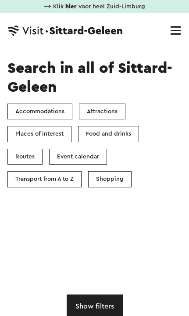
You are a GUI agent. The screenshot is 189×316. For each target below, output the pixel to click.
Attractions (102, 111)
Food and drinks (108, 134)
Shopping (110, 179)
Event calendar (78, 157)
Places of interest (39, 134)
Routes (25, 157)
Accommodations (39, 111)
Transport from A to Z (44, 179)
